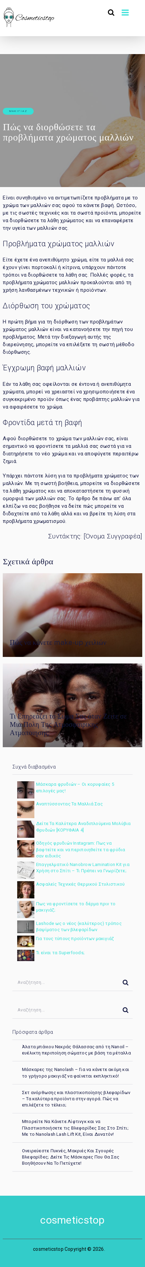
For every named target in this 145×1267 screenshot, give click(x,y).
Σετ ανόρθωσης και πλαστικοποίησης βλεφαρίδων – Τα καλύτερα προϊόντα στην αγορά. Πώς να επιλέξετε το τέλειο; (76, 1099)
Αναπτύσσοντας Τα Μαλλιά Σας (69, 803)
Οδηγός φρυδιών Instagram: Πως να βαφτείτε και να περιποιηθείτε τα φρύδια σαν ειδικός (80, 849)
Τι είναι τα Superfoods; (60, 952)
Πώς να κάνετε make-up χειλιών (58, 642)
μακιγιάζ (18, 111)
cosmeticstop (72, 1220)
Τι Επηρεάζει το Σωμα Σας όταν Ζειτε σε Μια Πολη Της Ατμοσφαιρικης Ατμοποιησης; (68, 724)
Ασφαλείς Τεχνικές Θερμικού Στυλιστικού (80, 884)
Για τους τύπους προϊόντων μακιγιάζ (75, 938)
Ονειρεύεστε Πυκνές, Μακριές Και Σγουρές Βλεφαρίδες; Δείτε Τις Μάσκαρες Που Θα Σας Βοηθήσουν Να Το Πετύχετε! (70, 1157)
